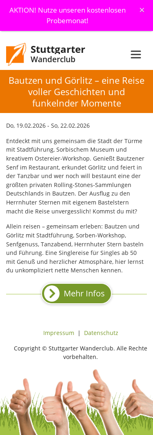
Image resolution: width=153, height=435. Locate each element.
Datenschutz (101, 333)
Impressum (58, 333)
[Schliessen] (142, 10)
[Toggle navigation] (136, 54)
